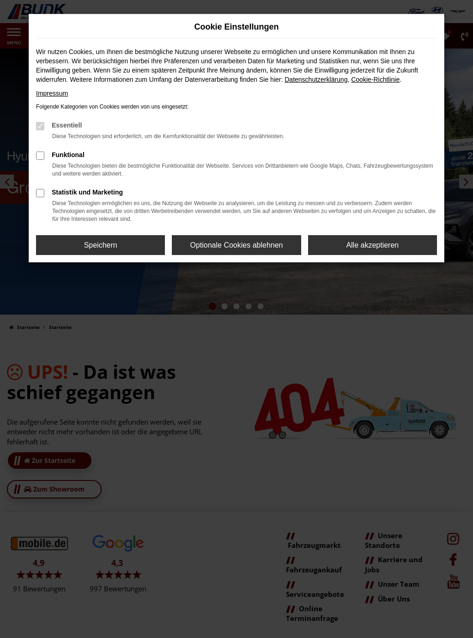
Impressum (52, 93)
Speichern (100, 245)
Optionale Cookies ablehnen (236, 245)
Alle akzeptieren (372, 245)
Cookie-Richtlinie (375, 79)
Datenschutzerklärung (316, 79)
